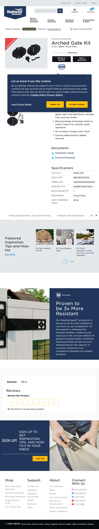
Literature (32, 490)
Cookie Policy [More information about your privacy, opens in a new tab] (38, 95)
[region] (49, 93)
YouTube (78, 504)
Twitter (78, 497)
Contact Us (33, 486)
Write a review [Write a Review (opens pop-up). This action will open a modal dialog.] (61, 59)
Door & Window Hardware (34, 20)
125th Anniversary (58, 507)
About (94, 3)
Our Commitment (58, 497)
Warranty (31, 504)
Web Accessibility (79, 524)
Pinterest (79, 501)
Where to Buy (81, 3)
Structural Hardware (69, 21)
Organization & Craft (88, 21)
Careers (47, 524)
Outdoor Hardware (52, 21)
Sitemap (90, 524)
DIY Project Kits (13, 507)
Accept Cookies (76, 104)
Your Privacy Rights (21, 104)
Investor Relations (58, 511)
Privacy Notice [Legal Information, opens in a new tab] (55, 95)
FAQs (30, 507)
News (52, 490)
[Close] (88, 78)
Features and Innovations (70, 215)
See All (10, 254)
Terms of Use (26, 524)
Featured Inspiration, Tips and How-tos (30, 215)
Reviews (12, 382)
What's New (66, 3)
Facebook (79, 493)
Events (53, 494)
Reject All (55, 104)
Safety (30, 500)
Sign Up (40, 458)
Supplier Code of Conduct (61, 524)
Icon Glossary (56, 486)
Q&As (24, 382)
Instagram (79, 490)
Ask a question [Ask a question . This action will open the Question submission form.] (81, 59)
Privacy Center (37, 524)
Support (33, 480)
